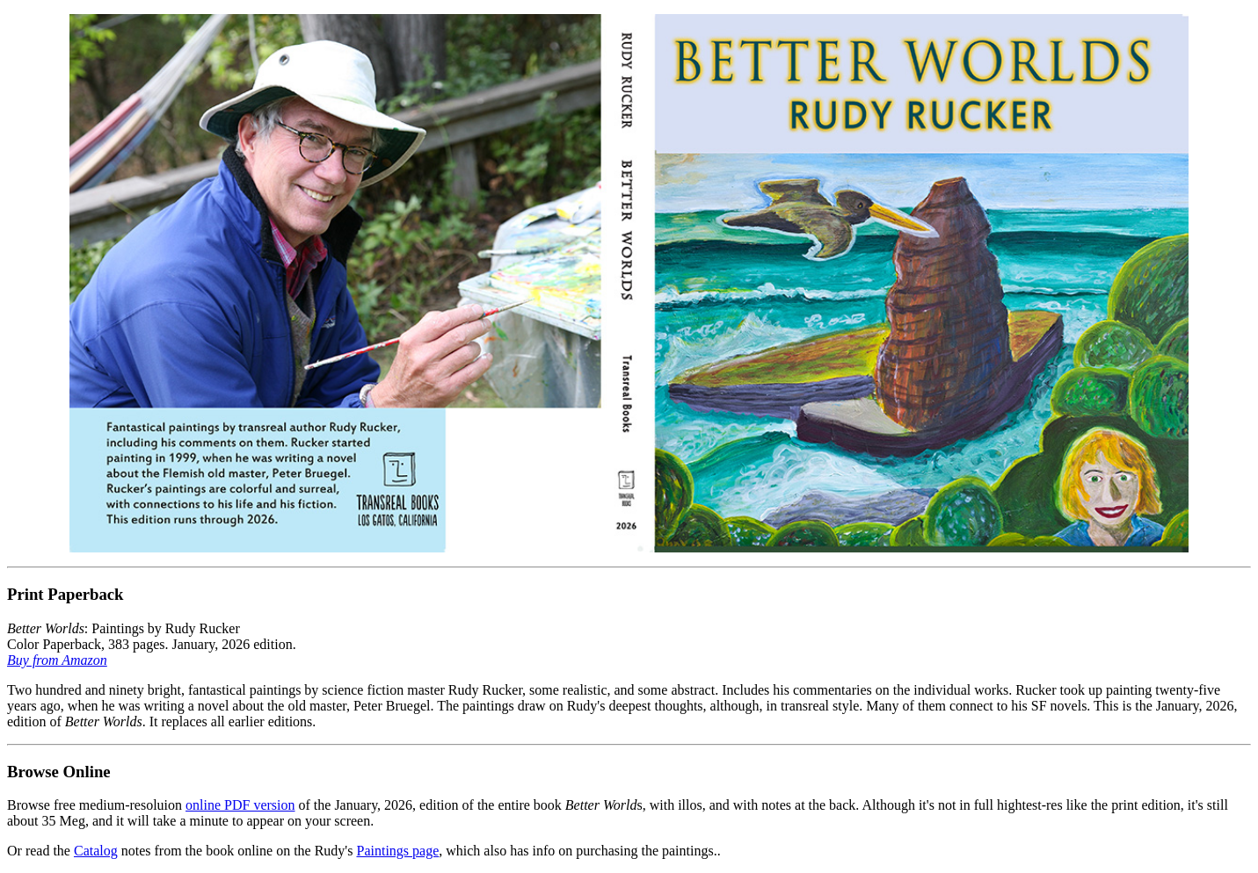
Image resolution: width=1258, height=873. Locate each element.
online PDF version (240, 804)
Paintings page (397, 850)
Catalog (96, 850)
